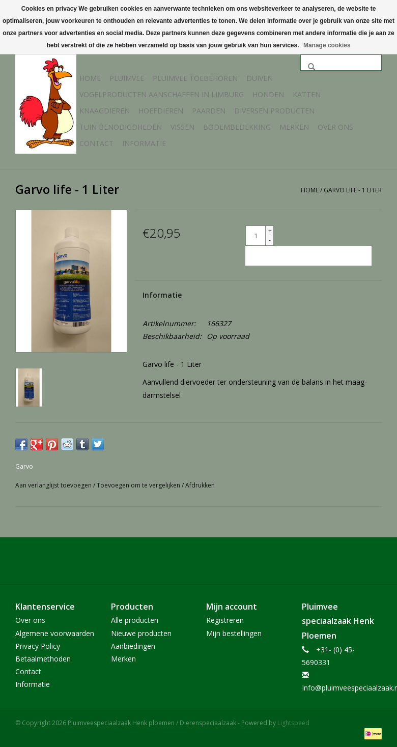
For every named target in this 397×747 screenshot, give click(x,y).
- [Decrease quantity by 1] (270, 240)
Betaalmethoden (43, 659)
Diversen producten (274, 111)
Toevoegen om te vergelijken (139, 485)
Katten (307, 94)
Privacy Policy (37, 646)
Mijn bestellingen (234, 633)
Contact (96, 143)
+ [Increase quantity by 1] (270, 230)
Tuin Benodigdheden (120, 127)
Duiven (259, 78)
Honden (268, 94)
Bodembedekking (237, 127)
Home (90, 78)
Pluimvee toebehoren (195, 78)
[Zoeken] (341, 62)
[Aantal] (255, 235)
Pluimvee (126, 78)
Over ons (335, 127)
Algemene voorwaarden (54, 633)
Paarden (208, 111)
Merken (294, 127)
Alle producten (134, 620)
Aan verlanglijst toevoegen (54, 485)
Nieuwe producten (141, 633)
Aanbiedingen (133, 646)
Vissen (182, 127)
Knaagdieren (104, 111)
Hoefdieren (160, 111)
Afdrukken (200, 485)
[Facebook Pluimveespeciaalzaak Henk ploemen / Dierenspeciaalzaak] (198, 561)
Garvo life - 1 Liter (353, 190)
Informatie (144, 143)
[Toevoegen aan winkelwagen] (308, 256)
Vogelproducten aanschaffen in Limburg (161, 94)
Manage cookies (327, 45)
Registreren (225, 620)
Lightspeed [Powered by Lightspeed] (293, 723)
